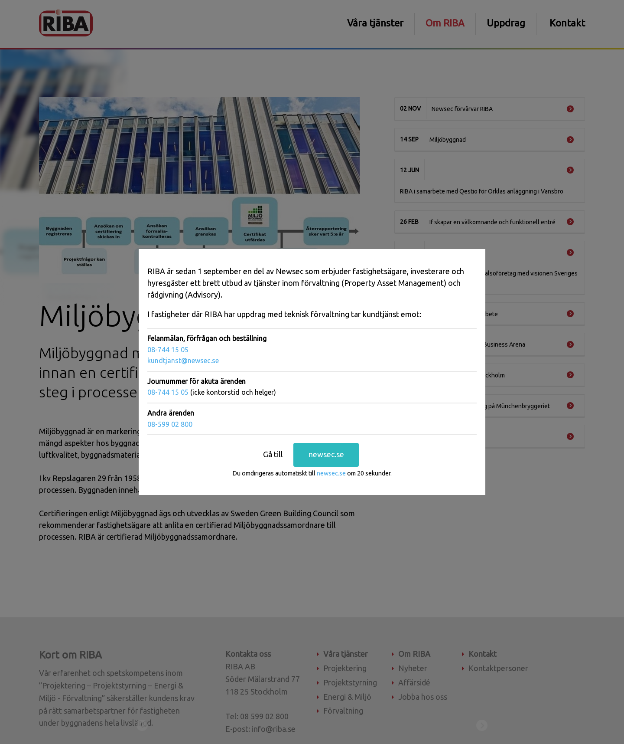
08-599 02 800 (169, 424)
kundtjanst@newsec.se (183, 360)
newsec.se (326, 454)
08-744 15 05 (167, 350)
